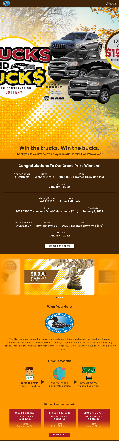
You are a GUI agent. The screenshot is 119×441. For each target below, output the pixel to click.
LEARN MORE (59, 435)
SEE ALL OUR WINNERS (59, 246)
